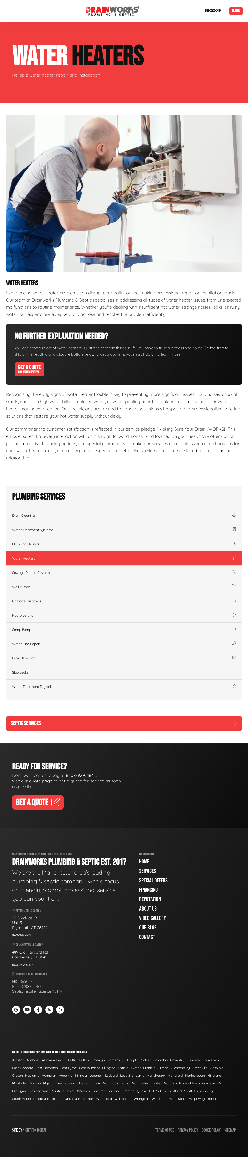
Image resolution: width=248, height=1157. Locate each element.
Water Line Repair (124, 644)
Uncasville (72, 1099)
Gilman (163, 1068)
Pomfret (98, 1091)
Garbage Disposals (124, 601)
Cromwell (194, 1060)
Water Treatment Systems (124, 530)
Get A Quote (29, 369)
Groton (17, 1075)
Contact (147, 937)
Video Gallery (152, 918)
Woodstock (177, 1099)
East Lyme (68, 1068)
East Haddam (22, 1068)
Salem (161, 1091)
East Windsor (89, 1068)
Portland (113, 1091)
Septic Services (124, 723)
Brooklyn (98, 1060)
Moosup (34, 1083)
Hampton (49, 1075)
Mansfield (175, 1075)
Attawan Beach (54, 1060)
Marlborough (195, 1075)
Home (144, 861)
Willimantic (122, 1099)
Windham (159, 1099)
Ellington (109, 1068)
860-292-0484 (213, 10)
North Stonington (116, 1083)
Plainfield (57, 1091)
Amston (18, 1060)
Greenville (200, 1068)
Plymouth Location (26, 911)
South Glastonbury (198, 1091)
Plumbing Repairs (124, 544)
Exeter (136, 1068)
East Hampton (47, 1068)
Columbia (160, 1060)
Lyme (140, 1075)
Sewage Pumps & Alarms (124, 572)
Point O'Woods (78, 1091)
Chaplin (133, 1060)
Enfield (123, 1068)
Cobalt (146, 1060)
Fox (33, 1130)
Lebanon (96, 1075)
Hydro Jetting (124, 615)
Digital (41, 1130)
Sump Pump (124, 629)
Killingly (81, 1075)
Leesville (126, 1075)
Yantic (212, 1099)
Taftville (43, 1099)
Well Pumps (124, 587)
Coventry (177, 1060)
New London (65, 1083)
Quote (236, 10)
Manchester (156, 1075)
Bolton (84, 1060)
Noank (96, 1083)
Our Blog (147, 927)
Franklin (149, 1068)
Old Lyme (19, 1091)
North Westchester (147, 1083)
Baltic (72, 1060)
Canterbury (116, 1060)
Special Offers (153, 880)
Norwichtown (189, 1083)
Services (147, 871)
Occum (223, 1083)
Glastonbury (180, 1068)
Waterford (104, 1099)
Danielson (211, 1060)
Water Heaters (124, 558)
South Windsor (23, 1099)
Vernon (88, 1099)
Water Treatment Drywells (124, 687)
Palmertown (39, 1091)
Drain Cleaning (124, 515)
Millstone (214, 1075)
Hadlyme (32, 1075)
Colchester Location (28, 945)
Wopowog (197, 1099)
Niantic (83, 1083)
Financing (148, 889)
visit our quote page (32, 781)
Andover (33, 1060)
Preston (128, 1091)
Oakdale (208, 1083)
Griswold (216, 1068)
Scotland (175, 1091)
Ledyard (111, 1075)
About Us (148, 908)
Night (27, 1130)
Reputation (150, 899)
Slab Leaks (124, 672)
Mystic (48, 1083)
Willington (141, 1099)
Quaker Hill (145, 1091)
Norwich (170, 1083)
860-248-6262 (23, 935)
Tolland (57, 1099)
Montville (19, 1083)
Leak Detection (124, 658)
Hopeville (66, 1075)
